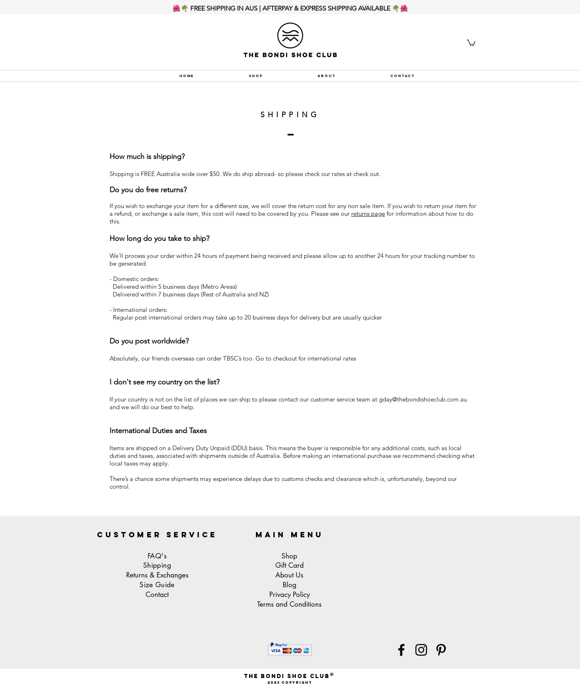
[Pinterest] (441, 650)
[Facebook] (401, 650)
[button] (471, 42)
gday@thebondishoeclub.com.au (423, 399)
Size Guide (157, 584)
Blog (289, 584)
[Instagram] (421, 650)
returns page (368, 213)
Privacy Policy (289, 594)
